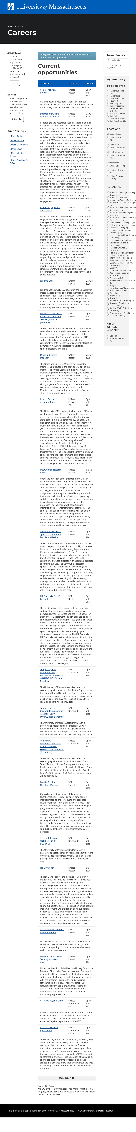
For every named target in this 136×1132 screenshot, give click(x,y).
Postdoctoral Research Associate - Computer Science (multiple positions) (51, 318)
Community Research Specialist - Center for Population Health (50, 534)
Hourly (114, 101)
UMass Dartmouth (19, 144)
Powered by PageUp (47, 1086)
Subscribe (16, 119)
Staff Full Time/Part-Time (117, 117)
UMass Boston (17, 140)
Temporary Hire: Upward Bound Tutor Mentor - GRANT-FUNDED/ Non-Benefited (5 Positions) (52, 746)
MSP (113, 336)
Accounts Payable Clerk (51, 1000)
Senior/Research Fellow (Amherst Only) (117, 108)
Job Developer (47, 867)
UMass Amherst (17, 136)
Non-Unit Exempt (117, 339)
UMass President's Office (117, 177)
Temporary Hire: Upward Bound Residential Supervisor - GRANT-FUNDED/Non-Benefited (51, 675)
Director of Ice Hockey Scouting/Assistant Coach (51, 959)
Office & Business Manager (48, 356)
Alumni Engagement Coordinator (50, 209)
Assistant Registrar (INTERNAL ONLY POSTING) (49, 841)
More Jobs (67, 1077)
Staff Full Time (117, 113)
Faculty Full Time (117, 92)
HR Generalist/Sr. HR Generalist (50, 598)
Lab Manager (46, 280)
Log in (14, 83)
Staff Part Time (118, 121)
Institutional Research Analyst (50, 471)
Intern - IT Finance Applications (49, 1029)
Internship (116, 103)
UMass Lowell (16, 148)
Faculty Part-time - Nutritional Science (49, 783)
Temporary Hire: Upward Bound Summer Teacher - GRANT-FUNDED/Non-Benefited (52, 712)
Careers (19, 27)
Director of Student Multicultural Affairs (49, 115)
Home (10, 27)
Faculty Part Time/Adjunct (117, 97)
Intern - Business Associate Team (48, 401)
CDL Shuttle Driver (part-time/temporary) (52, 931)
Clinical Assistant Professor (48, 91)
